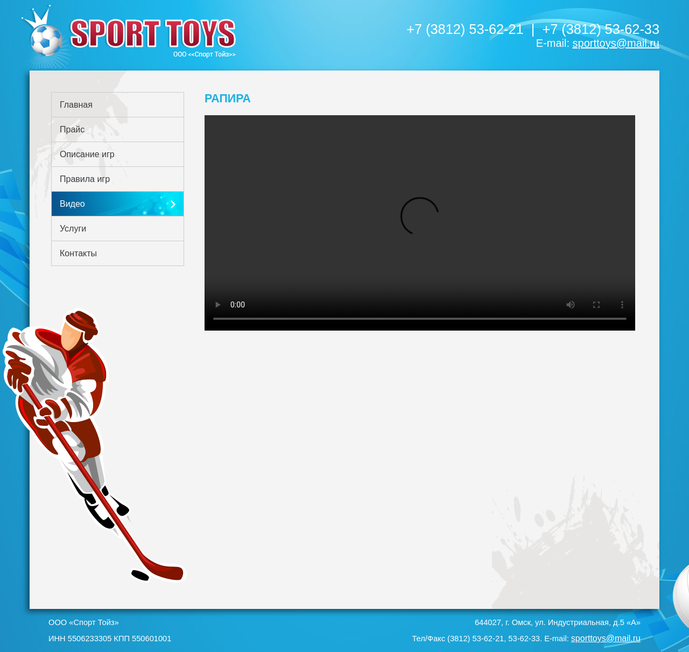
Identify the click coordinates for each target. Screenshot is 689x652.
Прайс (72, 129)
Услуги (73, 228)
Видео (72, 203)
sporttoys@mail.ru (616, 43)
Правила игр (85, 179)
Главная (76, 104)
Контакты (78, 253)
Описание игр (87, 154)
